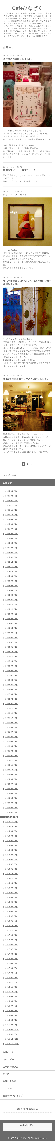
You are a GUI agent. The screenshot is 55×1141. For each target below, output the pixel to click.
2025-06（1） (11, 534)
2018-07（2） (11, 893)
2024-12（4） (11, 562)
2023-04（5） (11, 633)
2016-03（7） (11, 1025)
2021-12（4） (11, 708)
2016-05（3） (11, 1015)
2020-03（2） (11, 803)
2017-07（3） (11, 949)
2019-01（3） (11, 869)
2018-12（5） (11, 874)
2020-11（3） (11, 765)
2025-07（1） (11, 529)
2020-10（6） (11, 770)
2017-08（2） (11, 945)
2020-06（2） (11, 789)
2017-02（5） (11, 973)
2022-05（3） (11, 685)
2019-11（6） (11, 822)
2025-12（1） (11, 505)
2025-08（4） (11, 524)
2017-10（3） (11, 935)
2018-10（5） (11, 883)
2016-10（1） (11, 992)
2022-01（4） (11, 704)
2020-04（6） (11, 798)
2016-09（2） (11, 996)
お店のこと (8, 1052)
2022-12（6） (11, 652)
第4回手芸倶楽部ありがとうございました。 (26, 379)
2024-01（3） (11, 600)
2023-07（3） (11, 623)
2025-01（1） (11, 557)
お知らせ (7, 482)
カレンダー (8, 1059)
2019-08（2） (11, 836)
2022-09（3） (11, 666)
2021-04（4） (11, 741)
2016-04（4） (11, 1020)
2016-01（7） (11, 1034)
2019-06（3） (11, 845)
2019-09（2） (11, 831)
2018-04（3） (11, 907)
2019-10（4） (11, 826)
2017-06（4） (11, 954)
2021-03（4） (11, 746)
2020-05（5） (11, 793)
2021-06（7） (11, 737)
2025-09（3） (11, 519)
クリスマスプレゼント (15, 194)
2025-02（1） (11, 553)
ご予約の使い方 (10, 1067)
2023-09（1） (11, 614)
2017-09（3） (11, 940)
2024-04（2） (11, 590)
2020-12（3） (11, 760)
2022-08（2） (11, 671)
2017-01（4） (11, 978)
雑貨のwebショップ (13, 1096)
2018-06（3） (11, 897)
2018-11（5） (11, 878)
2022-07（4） (11, 675)
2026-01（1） (11, 501)
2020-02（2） (11, 808)
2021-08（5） (11, 727)
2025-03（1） (11, 548)
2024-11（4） (11, 567)
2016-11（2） (11, 987)
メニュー (7, 1088)
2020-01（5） (11, 812)
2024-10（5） (11, 571)
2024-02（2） (11, 595)
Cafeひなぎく (27, 8)
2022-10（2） (11, 661)
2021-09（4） (11, 723)
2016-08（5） (11, 1001)
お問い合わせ (9, 1081)
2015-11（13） (12, 1044)
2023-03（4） (11, 638)
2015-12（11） (12, 1039)
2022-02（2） (11, 699)
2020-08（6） (11, 779)
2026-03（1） (11, 491)
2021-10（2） (11, 718)
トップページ (9, 475)
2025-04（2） (11, 543)
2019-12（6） (11, 817)
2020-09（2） (11, 775)
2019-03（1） (11, 860)
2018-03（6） (11, 911)
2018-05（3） (11, 902)
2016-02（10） (12, 1030)
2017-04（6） (11, 963)
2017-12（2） (11, 926)
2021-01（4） (11, 756)
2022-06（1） (11, 680)
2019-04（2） (11, 855)
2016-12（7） (11, 982)
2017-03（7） (11, 968)
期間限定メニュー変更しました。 (20, 170)
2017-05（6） (11, 959)
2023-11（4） (11, 609)
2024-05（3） (11, 586)
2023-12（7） (11, 604)
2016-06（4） (11, 1011)
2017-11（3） (11, 930)
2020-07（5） (11, 784)
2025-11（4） (11, 510)
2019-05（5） (11, 850)
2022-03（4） (11, 694)
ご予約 (6, 1074)
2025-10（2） (11, 515)
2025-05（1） (11, 538)
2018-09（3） (11, 888)
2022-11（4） (11, 656)
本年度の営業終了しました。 (18, 59)
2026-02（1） (11, 496)
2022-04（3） (11, 689)
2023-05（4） (11, 628)
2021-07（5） (11, 732)
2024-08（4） (11, 581)
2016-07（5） (11, 1006)
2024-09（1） (11, 576)
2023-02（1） (11, 642)
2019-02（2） (11, 864)
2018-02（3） (11, 916)
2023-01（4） (11, 647)
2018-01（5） (11, 921)
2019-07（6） (11, 841)
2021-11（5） (11, 713)
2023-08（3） (11, 619)
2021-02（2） (11, 751)
